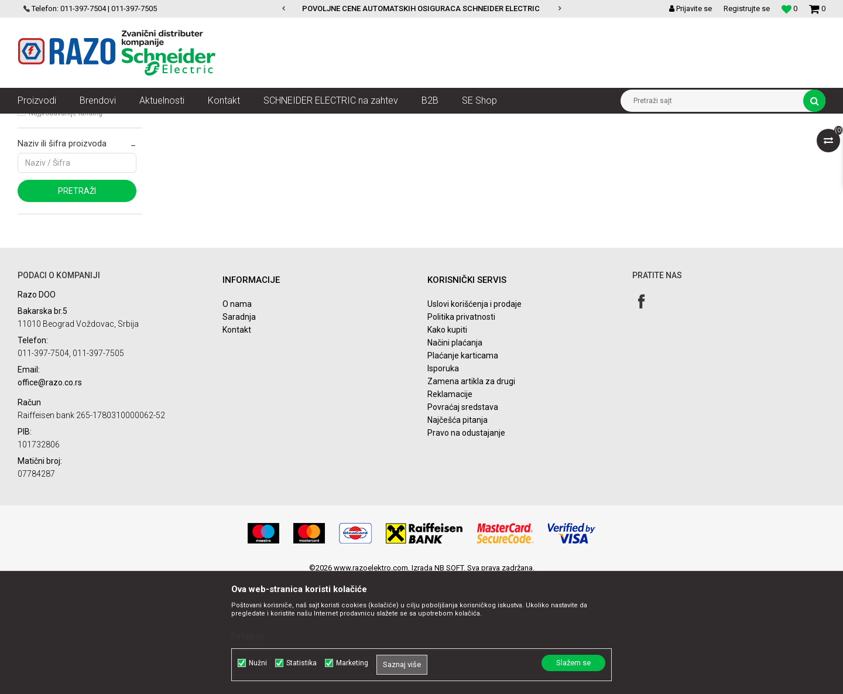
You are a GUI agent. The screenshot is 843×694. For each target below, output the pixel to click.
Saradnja (239, 430)
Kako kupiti (447, 443)
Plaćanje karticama (462, 469)
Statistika (301, 663)
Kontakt (236, 443)
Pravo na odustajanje (466, 546)
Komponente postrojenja (243, 122)
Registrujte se (747, 8)
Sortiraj (517, 144)
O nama (237, 417)
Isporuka (443, 482)
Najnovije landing (56, 210)
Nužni (258, 663)
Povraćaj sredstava (462, 520)
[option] (422, 9)
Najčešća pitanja (457, 533)
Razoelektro (37, 122)
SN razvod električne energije (145, 122)
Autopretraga (467, 144)
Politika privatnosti (461, 430)
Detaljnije (248, 636)
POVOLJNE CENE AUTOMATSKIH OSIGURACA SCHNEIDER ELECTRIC (421, 8)
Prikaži (703, 144)
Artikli (77, 122)
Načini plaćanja (454, 456)
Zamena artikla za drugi (471, 495)
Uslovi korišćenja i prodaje (474, 417)
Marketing (352, 663)
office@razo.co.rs (50, 496)
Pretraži (77, 304)
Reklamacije (449, 507)
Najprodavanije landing (65, 227)
